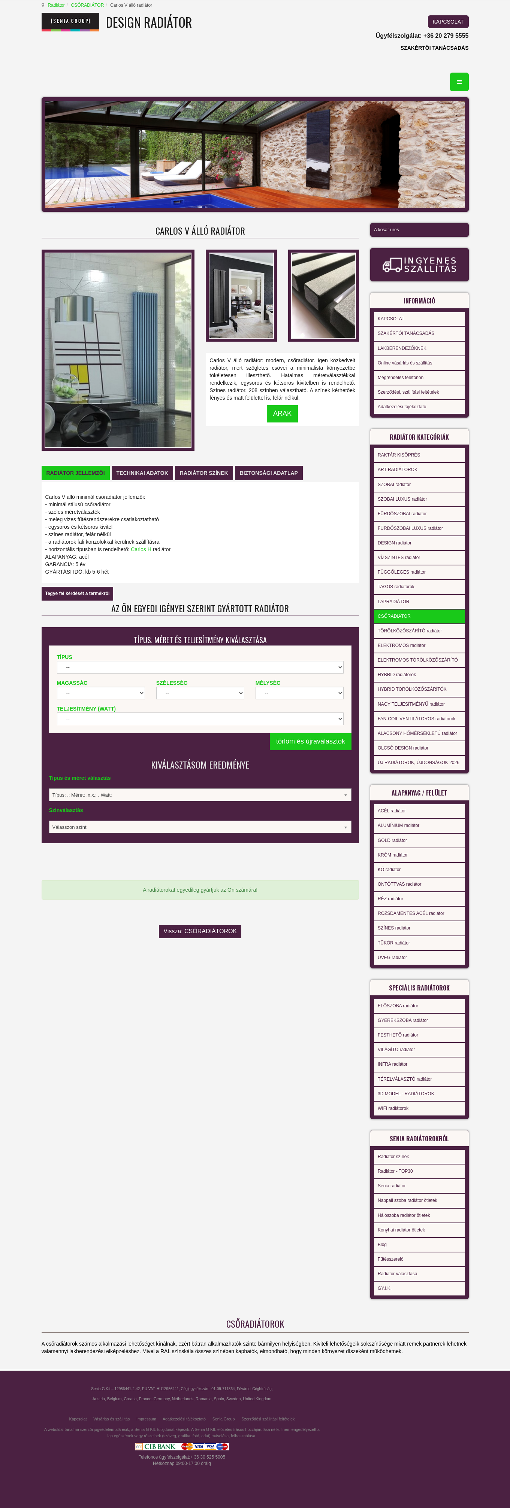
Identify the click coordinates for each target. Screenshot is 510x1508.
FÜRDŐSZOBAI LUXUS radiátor (410, 528)
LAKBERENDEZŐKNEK (402, 348)
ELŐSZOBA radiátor (398, 1005)
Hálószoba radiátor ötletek (404, 1215)
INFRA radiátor (392, 1064)
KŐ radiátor (389, 869)
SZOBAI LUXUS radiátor (402, 499)
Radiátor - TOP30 (395, 1171)
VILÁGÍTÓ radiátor (396, 1049)
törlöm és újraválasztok (310, 741)
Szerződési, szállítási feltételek (408, 392)
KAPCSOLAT (448, 22)
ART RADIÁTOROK (397, 469)
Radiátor (56, 5)
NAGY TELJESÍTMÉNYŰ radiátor (411, 704)
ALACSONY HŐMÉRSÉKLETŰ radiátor (417, 733)
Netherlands (182, 1398)
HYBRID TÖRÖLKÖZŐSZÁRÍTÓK (412, 689)
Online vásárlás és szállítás (405, 363)
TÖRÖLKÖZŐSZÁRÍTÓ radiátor (410, 631)
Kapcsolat (78, 1419)
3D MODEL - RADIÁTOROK (406, 1093)
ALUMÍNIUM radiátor (398, 825)
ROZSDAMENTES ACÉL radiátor (411, 913)
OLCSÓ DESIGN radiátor (403, 748)
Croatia (130, 1398)
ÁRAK (282, 413)
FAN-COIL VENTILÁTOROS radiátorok (416, 718)
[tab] (76, 473)
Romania (204, 1398)
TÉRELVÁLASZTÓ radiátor (405, 1079)
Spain (219, 1398)
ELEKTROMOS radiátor (401, 645)
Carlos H (141, 549)
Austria (99, 1398)
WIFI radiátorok (393, 1108)
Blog (382, 1244)
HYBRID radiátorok (397, 674)
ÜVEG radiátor (392, 957)
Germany (162, 1398)
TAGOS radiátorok (396, 586)
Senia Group (223, 1419)
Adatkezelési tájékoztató (402, 406)
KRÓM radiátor (393, 855)
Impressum (146, 1419)
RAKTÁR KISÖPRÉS (399, 455)
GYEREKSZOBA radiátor (403, 1020)
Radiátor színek (393, 1156)
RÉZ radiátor (390, 898)
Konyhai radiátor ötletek (401, 1230)
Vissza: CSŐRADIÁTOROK (200, 924)
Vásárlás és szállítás (111, 1419)
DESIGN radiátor (394, 543)
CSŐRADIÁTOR (87, 5)
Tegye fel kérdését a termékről (77, 593)
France (145, 1398)
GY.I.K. (385, 1288)
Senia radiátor (392, 1185)
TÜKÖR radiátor (394, 943)
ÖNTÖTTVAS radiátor (399, 884)
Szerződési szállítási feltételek (268, 1419)
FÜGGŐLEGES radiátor (402, 572)
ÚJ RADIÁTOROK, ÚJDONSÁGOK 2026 (418, 762)
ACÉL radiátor (392, 810)
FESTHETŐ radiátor (398, 1035)
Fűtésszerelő (391, 1259)
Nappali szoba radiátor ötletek (407, 1200)
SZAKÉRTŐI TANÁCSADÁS (435, 48)
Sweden (233, 1398)
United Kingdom (257, 1398)
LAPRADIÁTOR (393, 601)
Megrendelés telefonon (400, 377)
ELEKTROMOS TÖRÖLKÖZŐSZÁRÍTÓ (418, 660)
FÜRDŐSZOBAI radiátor (402, 513)
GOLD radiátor (392, 840)
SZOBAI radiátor (394, 484)
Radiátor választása (397, 1273)
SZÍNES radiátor (394, 928)
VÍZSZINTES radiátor (399, 557)
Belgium (114, 1398)
